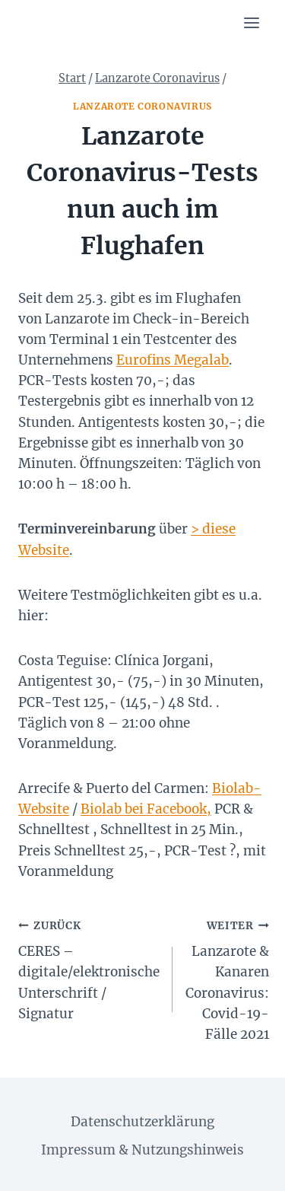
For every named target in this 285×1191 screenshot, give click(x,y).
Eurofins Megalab (172, 360)
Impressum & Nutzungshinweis (142, 1150)
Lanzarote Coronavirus (142, 106)
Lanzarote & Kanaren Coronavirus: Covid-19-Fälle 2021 (227, 979)
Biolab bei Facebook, (146, 809)
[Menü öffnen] (251, 22)
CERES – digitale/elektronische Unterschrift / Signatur (89, 968)
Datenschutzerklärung (142, 1121)
